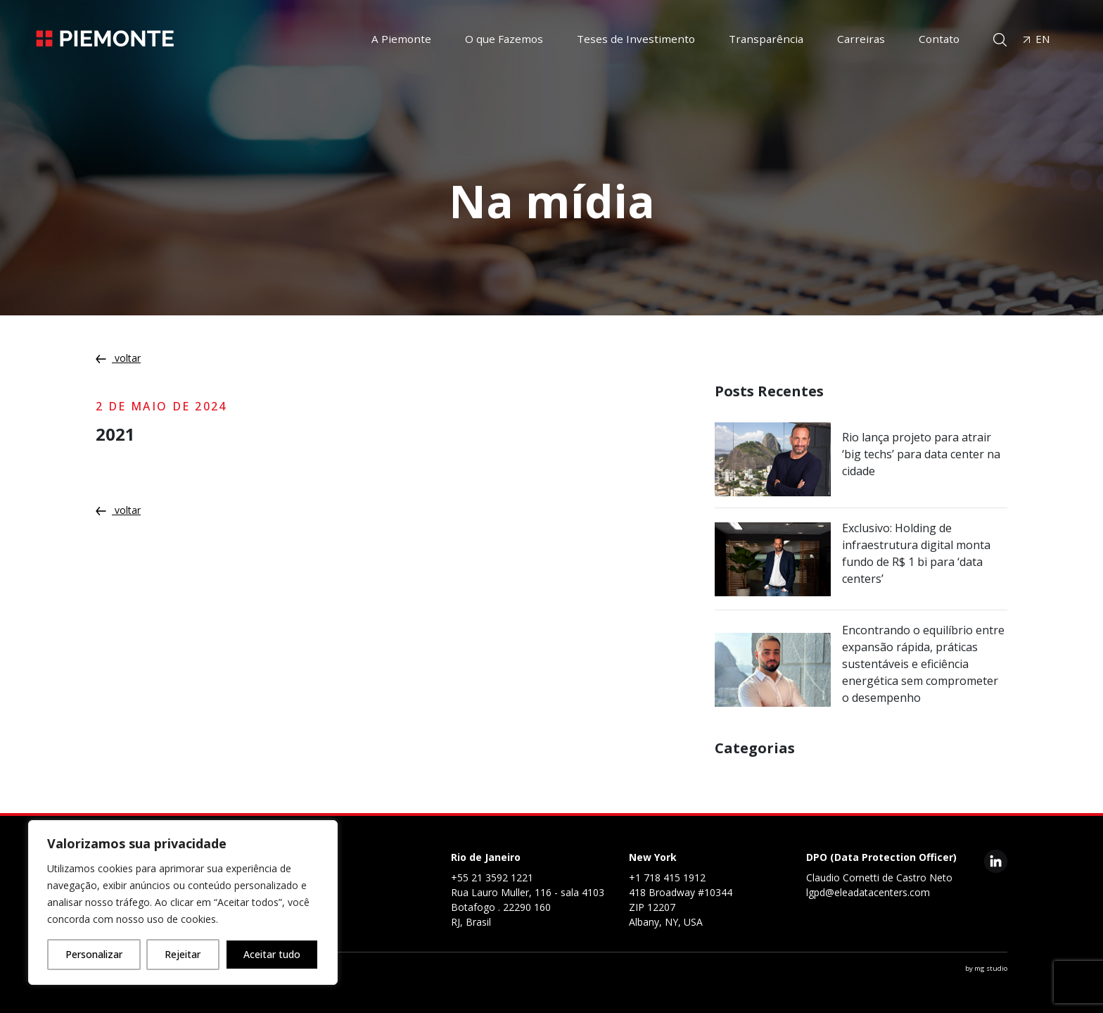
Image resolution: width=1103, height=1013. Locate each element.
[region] (183, 902)
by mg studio (986, 968)
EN (1037, 39)
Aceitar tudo (271, 954)
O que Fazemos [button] (504, 39)
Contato (939, 39)
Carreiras (861, 39)
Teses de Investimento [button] (636, 39)
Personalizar (93, 954)
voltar (118, 358)
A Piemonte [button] (401, 39)
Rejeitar (182, 954)
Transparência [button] (766, 39)
